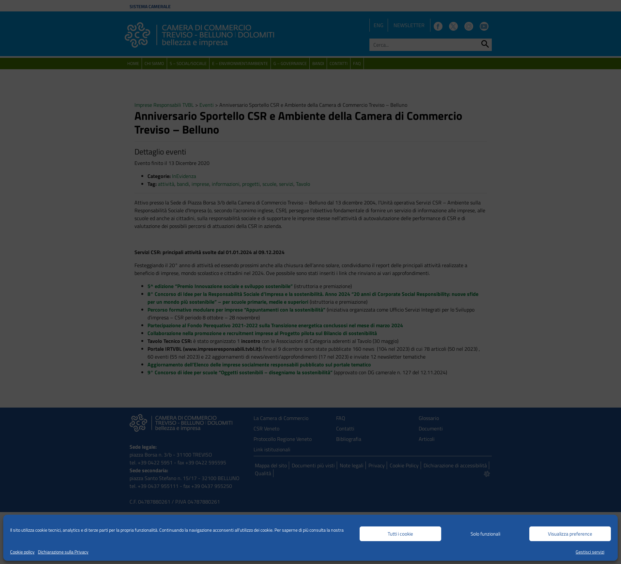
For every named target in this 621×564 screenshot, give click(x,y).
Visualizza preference (570, 534)
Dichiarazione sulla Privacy (63, 551)
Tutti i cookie (400, 534)
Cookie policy (22, 551)
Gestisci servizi (590, 551)
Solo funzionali (485, 534)
